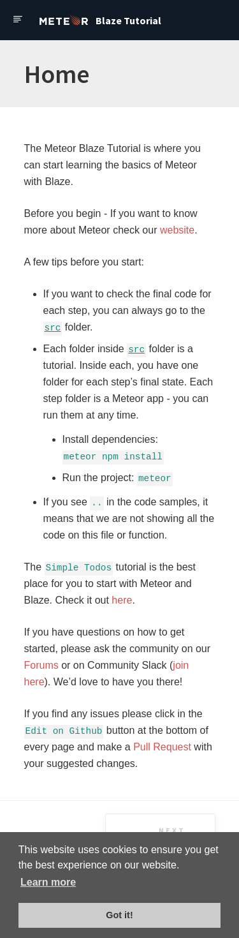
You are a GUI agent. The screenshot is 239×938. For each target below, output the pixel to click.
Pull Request (162, 746)
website (177, 230)
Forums (41, 665)
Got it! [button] (119, 915)
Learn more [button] (48, 882)
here (122, 600)
